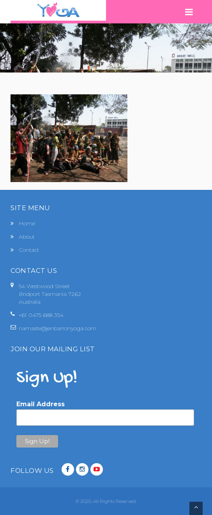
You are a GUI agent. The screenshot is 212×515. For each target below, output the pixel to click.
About (27, 236)
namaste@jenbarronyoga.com (57, 328)
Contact (29, 249)
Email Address (40, 404)
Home (27, 223)
